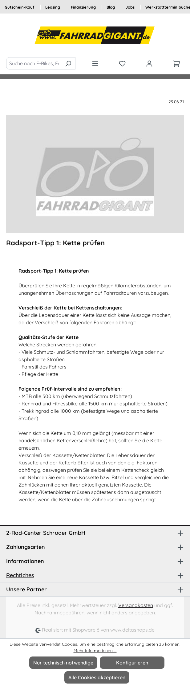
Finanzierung (84, 7)
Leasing (53, 7)
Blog (111, 7)
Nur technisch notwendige (63, 663)
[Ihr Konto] (149, 63)
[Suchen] (68, 63)
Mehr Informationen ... (95, 650)
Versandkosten (135, 605)
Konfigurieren (132, 663)
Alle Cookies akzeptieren (96, 677)
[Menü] (95, 63)
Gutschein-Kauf (20, 7)
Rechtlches (20, 575)
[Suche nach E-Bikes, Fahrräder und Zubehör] (33, 63)
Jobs (131, 7)
